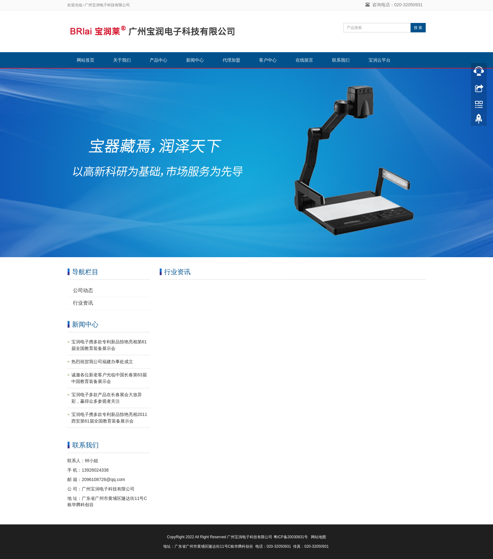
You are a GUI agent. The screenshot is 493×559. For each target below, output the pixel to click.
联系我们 (341, 60)
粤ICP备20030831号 (291, 537)
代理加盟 (231, 60)
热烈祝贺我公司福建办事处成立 (102, 361)
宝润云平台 (379, 60)
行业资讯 (83, 303)
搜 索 (418, 27)
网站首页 (85, 60)
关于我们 (122, 60)
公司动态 (83, 290)
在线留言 (304, 60)
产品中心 (158, 60)
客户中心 (268, 60)
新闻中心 (195, 60)
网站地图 (318, 537)
